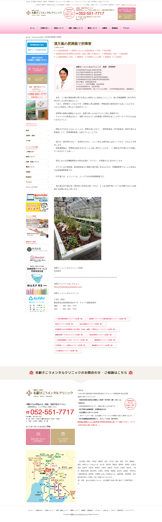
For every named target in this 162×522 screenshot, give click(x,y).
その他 (37, 140)
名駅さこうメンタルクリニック (79, 514)
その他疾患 (118, 57)
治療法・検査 (37, 135)
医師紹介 (115, 28)
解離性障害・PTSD (110, 53)
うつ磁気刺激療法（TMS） (65, 57)
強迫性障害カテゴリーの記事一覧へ (101, 335)
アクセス (126, 28)
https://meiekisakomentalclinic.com (68, 287)
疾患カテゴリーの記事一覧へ (64, 324)
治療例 (104, 28)
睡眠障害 (80, 57)
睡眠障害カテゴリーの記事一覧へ (105, 340)
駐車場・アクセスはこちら (128, 4)
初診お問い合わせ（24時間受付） (127, 10)
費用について (92, 28)
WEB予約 (120, 510)
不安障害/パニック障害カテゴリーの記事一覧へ (70, 345)
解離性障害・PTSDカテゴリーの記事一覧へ (69, 335)
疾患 (98, 50)
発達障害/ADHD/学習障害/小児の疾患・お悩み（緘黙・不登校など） (78, 53)
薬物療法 (108, 57)
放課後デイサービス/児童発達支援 (82, 50)
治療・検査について (76, 28)
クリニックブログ (37, 187)
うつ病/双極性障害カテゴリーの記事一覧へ (69, 319)
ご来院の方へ (44, 28)
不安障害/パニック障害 (93, 57)
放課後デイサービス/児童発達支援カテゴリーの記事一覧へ (108, 319)
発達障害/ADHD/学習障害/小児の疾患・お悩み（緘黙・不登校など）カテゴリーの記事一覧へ (85, 329)
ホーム (32, 28)
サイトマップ (130, 510)
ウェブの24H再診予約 (127, 16)
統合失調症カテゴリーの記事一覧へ (91, 324)
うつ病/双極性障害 (62, 50)
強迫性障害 (124, 53)
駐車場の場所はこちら (85, 422)
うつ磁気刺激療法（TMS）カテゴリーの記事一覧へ (72, 340)
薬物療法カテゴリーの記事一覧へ (103, 345)
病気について (59, 28)
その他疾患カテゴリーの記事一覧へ (67, 351)
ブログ (113, 510)
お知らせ (105, 510)
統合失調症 (107, 50)
